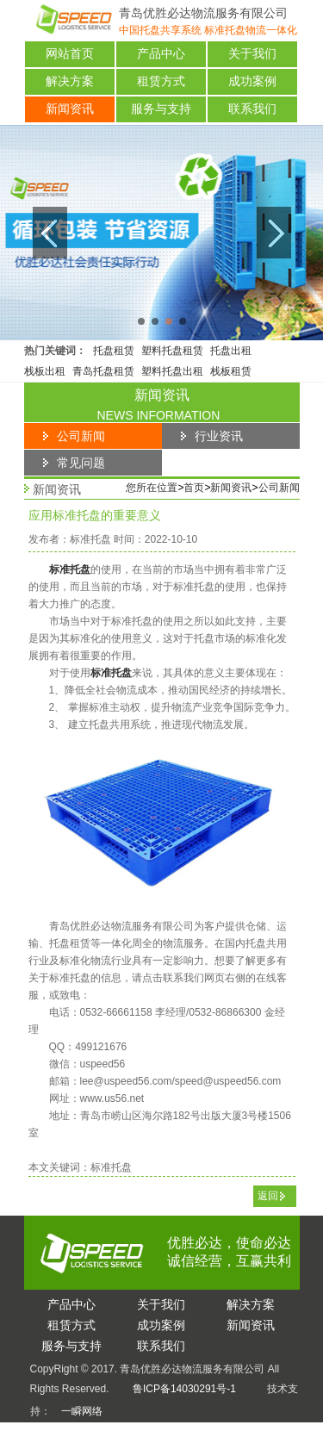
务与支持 (71, 1346)
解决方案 (70, 81)
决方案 (251, 1304)
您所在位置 (151, 488)
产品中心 (161, 53)
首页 (193, 488)
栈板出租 (44, 371)
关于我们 (252, 53)
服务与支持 (161, 109)
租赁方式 (161, 81)
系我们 (161, 1346)
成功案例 (252, 81)
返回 (268, 1196)
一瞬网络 (76, 1411)
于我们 (161, 1304)
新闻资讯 (70, 109)
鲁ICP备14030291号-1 (184, 1389)
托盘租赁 (113, 351)
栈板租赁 (231, 371)
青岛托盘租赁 (103, 371)
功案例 (161, 1325)
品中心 (71, 1304)
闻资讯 (251, 1325)
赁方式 (71, 1325)
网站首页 (70, 53)
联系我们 (252, 109)
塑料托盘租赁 (172, 351)
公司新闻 (279, 488)
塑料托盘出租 (172, 371)
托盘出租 (231, 351)
